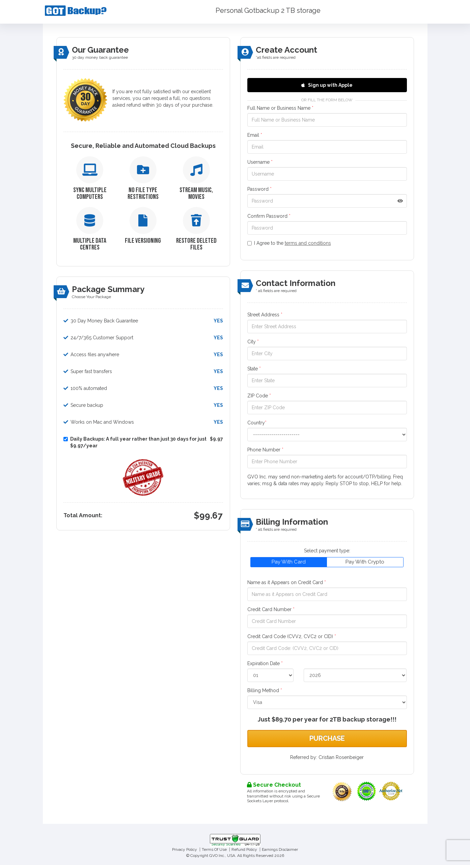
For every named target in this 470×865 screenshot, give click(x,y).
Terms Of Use (214, 849)
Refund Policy (244, 849)
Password (259, 189)
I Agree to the (289, 243)
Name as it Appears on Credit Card (286, 582)
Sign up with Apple (327, 85)
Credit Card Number (271, 609)
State (254, 368)
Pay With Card (289, 562)
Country (257, 422)
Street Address (264, 314)
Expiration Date (265, 663)
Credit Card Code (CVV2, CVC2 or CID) (291, 636)
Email (254, 135)
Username (260, 162)
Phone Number (265, 449)
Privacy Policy (184, 849)
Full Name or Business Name (280, 108)
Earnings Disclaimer (280, 849)
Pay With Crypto (364, 562)
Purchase (327, 738)
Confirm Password (269, 216)
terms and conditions (308, 243)
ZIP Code (259, 395)
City (253, 341)
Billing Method (264, 690)
